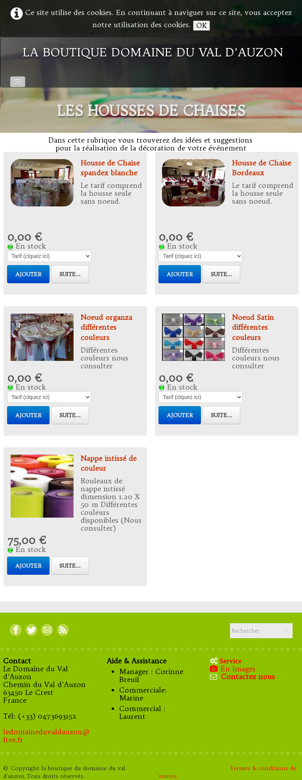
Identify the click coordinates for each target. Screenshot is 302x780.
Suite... (70, 274)
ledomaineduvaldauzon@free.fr (46, 735)
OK (201, 25)
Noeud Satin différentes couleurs (253, 327)
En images (233, 668)
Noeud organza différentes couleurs (106, 327)
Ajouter (28, 274)
